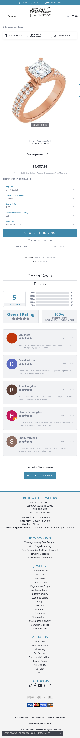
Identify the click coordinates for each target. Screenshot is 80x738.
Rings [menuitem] (40, 601)
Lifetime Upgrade (40, 553)
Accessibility (40, 664)
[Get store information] (40, 512)
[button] (23, 2)
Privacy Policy (40, 660)
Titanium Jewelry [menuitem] (40, 617)
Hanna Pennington (30, 412)
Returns (58, 246)
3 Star (32, 299)
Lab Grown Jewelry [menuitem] (40, 589)
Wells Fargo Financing (40, 546)
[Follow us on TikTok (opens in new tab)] (30, 685)
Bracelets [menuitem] (40, 609)
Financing (40, 649)
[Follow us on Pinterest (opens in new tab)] (45, 685)
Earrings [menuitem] (40, 605)
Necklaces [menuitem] (40, 613)
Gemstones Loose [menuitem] (40, 624)
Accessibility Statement (40, 723)
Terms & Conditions (56, 717)
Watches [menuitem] (40, 574)
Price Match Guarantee (40, 557)
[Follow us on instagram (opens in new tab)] (49, 685)
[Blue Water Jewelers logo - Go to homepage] (40, 12)
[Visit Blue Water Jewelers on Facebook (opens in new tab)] (35, 685)
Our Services (40, 653)
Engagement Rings (14, 27)
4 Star (32, 296)
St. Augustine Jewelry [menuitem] (40, 620)
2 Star (32, 302)
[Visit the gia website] (41, 697)
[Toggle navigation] (9, 16)
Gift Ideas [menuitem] (40, 578)
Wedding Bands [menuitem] (40, 597)
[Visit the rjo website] (50, 697)
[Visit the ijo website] (30, 697)
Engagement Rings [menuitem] (40, 586)
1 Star (32, 305)
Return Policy (21, 717)
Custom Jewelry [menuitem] (40, 593)
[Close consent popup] (61, 733)
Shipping (21, 246)
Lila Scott (24, 334)
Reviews (40, 284)
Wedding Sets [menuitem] (40, 628)
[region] (40, 92)
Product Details (40, 276)
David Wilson (27, 360)
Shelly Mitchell (28, 438)
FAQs (40, 672)
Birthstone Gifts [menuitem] (40, 570)
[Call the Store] (40, 508)
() (72, 292)
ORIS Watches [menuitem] (40, 582)
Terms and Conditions (40, 657)
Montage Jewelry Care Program (40, 542)
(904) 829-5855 (40, 143)
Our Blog (40, 668)
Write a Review (40, 475)
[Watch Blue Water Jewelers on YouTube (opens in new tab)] (40, 685)
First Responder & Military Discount (40, 549)
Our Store (40, 641)
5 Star (32, 292)
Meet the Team (40, 645)
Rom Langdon (27, 386)
